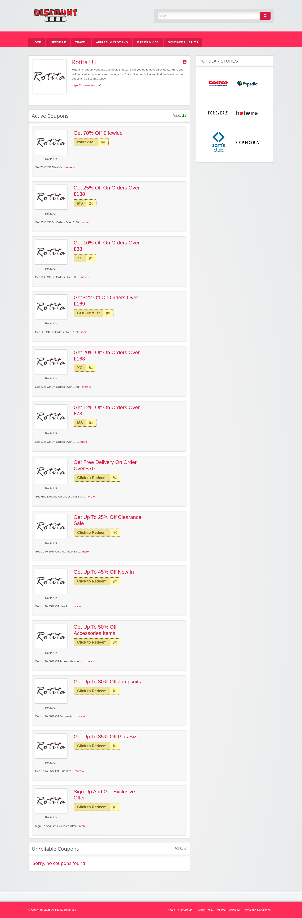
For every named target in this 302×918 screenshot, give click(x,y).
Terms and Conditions (257, 909)
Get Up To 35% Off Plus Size (106, 736)
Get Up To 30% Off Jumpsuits (107, 681)
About (171, 909)
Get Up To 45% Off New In (104, 572)
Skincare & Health (183, 42)
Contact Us (185, 909)
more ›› (70, 167)
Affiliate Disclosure (228, 909)
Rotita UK (51, 159)
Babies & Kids (147, 42)
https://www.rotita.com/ (86, 85)
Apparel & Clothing (112, 42)
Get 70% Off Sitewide (98, 133)
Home (37, 42)
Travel (80, 42)
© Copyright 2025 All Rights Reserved (52, 909)
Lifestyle (58, 42)
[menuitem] (36, 42)
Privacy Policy (204, 909)
